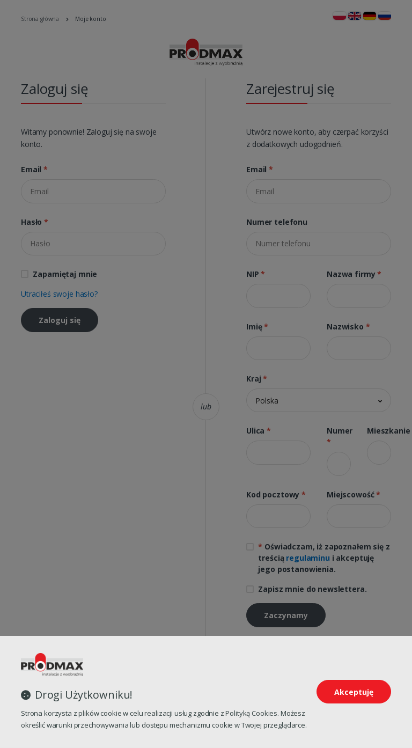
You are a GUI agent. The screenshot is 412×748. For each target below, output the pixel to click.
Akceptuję (353, 692)
